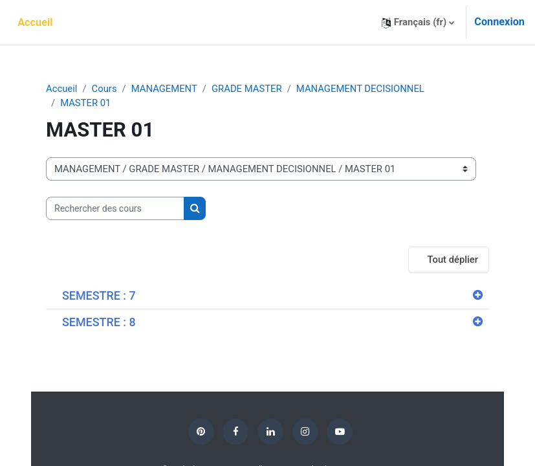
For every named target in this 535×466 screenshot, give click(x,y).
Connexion (499, 22)
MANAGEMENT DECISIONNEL (360, 88)
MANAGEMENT (164, 88)
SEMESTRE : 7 (99, 295)
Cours (104, 88)
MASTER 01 (85, 103)
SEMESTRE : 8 (99, 322)
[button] (418, 22)
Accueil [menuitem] (34, 22)
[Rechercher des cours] (115, 208)
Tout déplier (452, 259)
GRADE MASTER (247, 88)
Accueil (61, 88)
